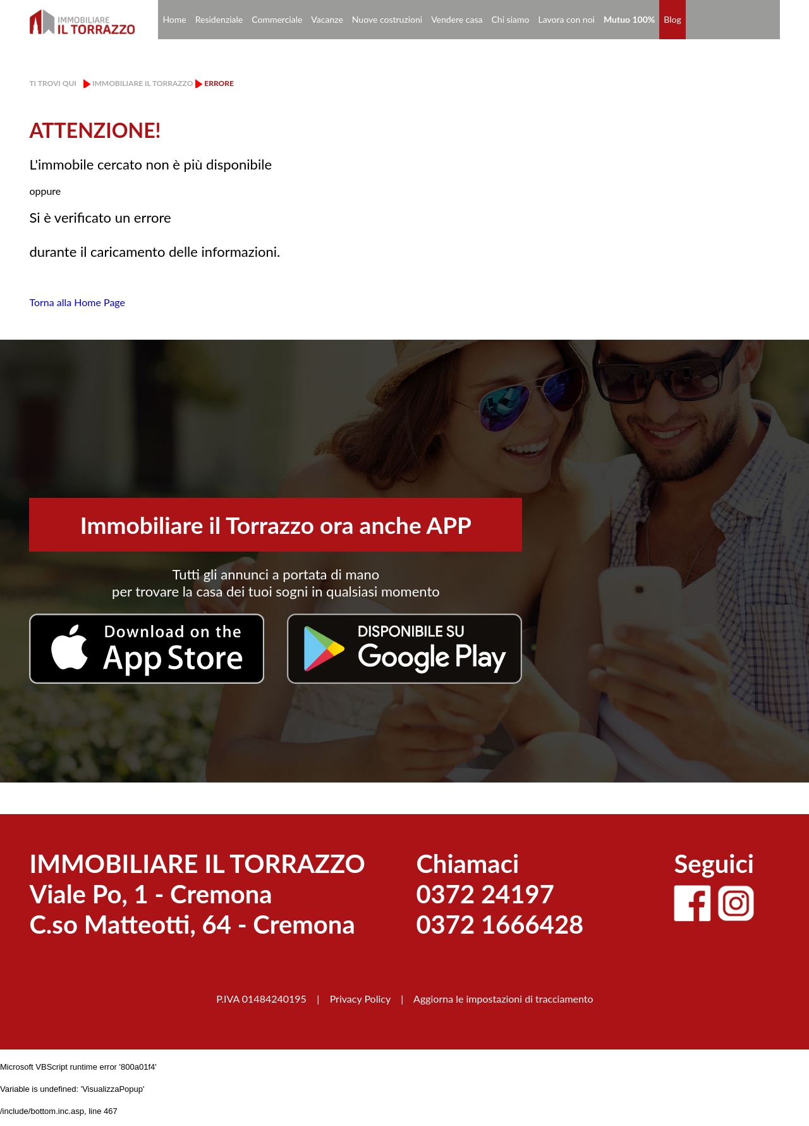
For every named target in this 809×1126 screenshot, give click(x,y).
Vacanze (327, 19)
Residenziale (219, 19)
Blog (672, 19)
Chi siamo (511, 19)
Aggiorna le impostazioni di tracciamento (503, 999)
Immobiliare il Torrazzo (142, 83)
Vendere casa (456, 19)
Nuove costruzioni (387, 19)
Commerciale (277, 19)
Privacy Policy (360, 999)
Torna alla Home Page (77, 302)
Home (174, 19)
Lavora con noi (566, 19)
